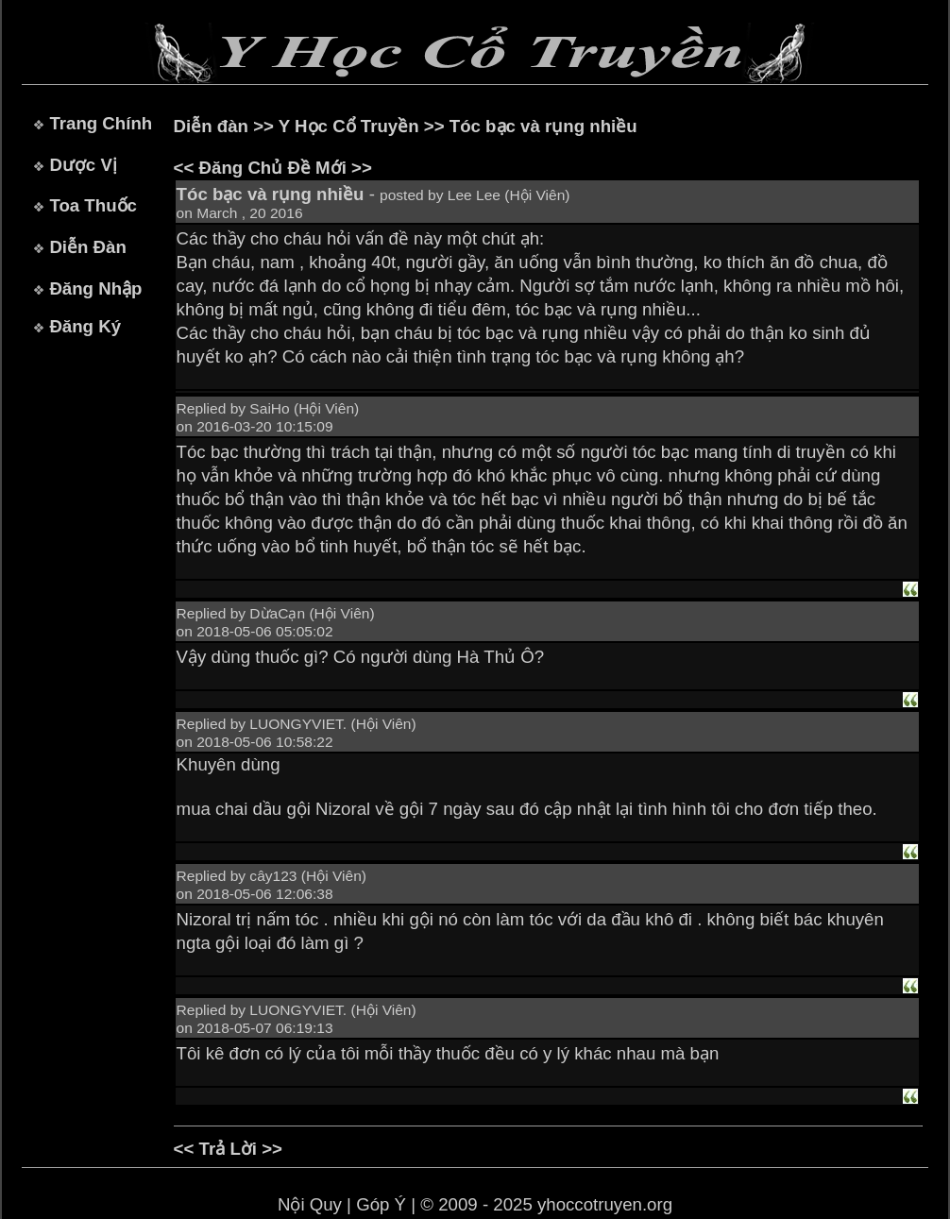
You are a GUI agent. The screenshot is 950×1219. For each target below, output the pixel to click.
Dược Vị (82, 165)
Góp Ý (381, 1204)
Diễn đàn (211, 126)
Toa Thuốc (93, 205)
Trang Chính (100, 123)
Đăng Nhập (95, 288)
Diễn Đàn (87, 247)
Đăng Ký (85, 326)
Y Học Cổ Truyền (349, 126)
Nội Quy (310, 1204)
